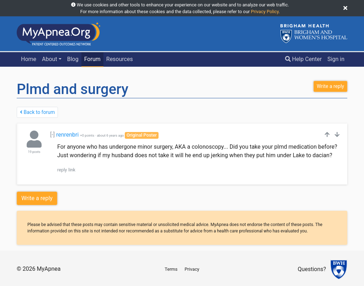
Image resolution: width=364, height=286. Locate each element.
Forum (92, 59)
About (49, 59)
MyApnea (48, 268)
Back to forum (37, 112)
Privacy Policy (265, 11)
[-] (52, 134)
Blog (73, 59)
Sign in (335, 59)
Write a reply (37, 198)
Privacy (191, 269)
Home (28, 59)
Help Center (303, 59)
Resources (119, 59)
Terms (171, 269)
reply (62, 169)
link (71, 169)
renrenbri (67, 134)
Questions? (312, 269)
